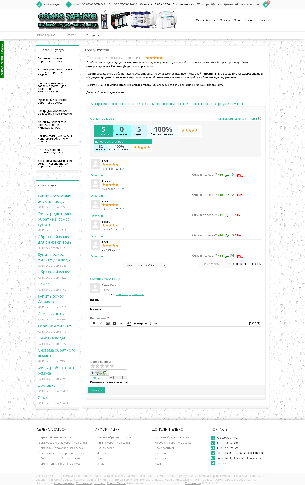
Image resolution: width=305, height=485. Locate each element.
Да (227, 174)
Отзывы (225, 20)
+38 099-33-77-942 (92, 4)
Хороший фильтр (54, 325)
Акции (158, 463)
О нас (237, 20)
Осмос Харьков (206, 20)
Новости (263, 20)
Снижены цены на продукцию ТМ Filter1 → (220, 104)
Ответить (97, 175)
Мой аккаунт (51, 4)
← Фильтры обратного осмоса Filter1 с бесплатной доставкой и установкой (137, 104)
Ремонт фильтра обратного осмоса (61, 448)
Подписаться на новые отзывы (237, 119)
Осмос (43, 284)
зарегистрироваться (130, 294)
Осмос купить (51, 313)
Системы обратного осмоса (172, 437)
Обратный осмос (54, 272)
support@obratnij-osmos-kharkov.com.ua (230, 4)
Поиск (77, 4)
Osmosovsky (84, 483)
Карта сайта (162, 458)
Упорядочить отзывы (247, 264)
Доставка (47, 385)
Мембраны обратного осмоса (173, 442)
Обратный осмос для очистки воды (55, 239)
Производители (165, 448)
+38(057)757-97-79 (227, 448)
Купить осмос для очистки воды (54, 198)
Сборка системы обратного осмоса (60, 458)
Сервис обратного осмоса (55, 437)
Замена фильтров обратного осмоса (62, 453)
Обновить (99, 378)
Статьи (249, 20)
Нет (240, 174)
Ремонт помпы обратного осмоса (60, 463)
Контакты (161, 453)
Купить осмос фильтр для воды (54, 257)
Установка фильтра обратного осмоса (63, 442)
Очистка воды (51, 338)
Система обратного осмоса (114, 437)
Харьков (222, 463)
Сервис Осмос (116, 483)
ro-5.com (99, 483)
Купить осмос (105, 448)
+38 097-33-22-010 (124, 4)
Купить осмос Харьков (51, 298)
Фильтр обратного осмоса (113, 442)
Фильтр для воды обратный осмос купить (54, 219)
